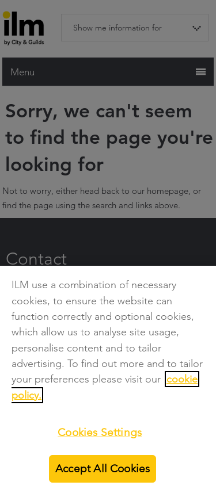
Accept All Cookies (102, 468)
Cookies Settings (100, 432)
